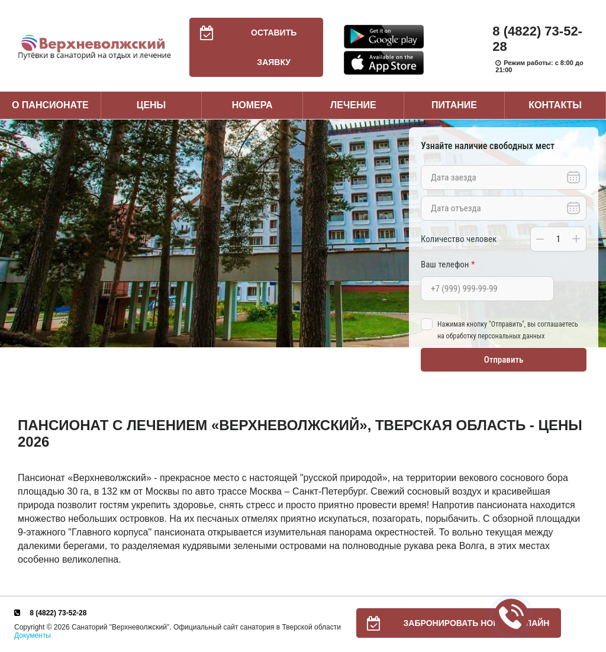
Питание (454, 105)
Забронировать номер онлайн (453, 623)
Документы (32, 635)
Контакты (555, 105)
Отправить (504, 359)
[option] (303, 233)
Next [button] (594, 233)
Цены (151, 105)
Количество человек (459, 239)
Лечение (353, 105)
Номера (252, 105)
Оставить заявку (243, 47)
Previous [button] (12, 233)
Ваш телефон (448, 264)
